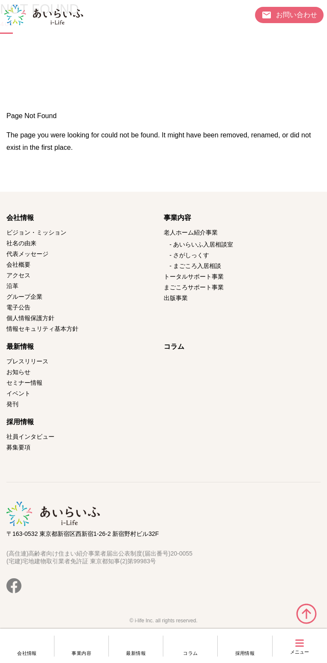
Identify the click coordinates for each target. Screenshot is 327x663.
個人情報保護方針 (30, 318)
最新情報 (136, 653)
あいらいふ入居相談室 (203, 244)
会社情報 (27, 653)
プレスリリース (27, 361)
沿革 (12, 285)
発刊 (12, 404)
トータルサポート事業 (194, 276)
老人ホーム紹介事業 (191, 232)
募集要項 (18, 447)
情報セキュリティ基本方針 (42, 328)
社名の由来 (21, 243)
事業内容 (81, 653)
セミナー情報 (24, 382)
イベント (18, 393)
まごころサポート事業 (194, 287)
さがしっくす (191, 255)
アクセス (18, 275)
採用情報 (245, 653)
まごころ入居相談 (197, 265)
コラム (190, 653)
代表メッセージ (27, 253)
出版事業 (176, 297)
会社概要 (18, 264)
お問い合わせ (296, 14)
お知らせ (18, 372)
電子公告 (18, 307)
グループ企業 (24, 296)
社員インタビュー (30, 436)
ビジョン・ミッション (36, 232)
